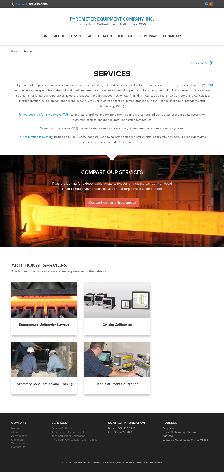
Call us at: (32, 4)
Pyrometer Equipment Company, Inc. (112, 19)
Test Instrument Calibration (117, 384)
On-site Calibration (117, 325)
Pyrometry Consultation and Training (44, 384)
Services (76, 36)
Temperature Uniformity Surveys (44, 325)
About (59, 36)
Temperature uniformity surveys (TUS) (44, 114)
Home (44, 36)
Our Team (124, 36)
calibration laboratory (38, 137)
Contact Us (172, 36)
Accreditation (100, 36)
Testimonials (147, 36)
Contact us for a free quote (112, 202)
